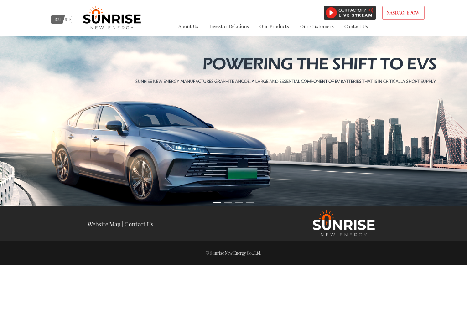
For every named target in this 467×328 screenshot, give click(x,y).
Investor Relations (229, 26)
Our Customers (317, 26)
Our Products (274, 26)
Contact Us (356, 26)
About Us (188, 26)
